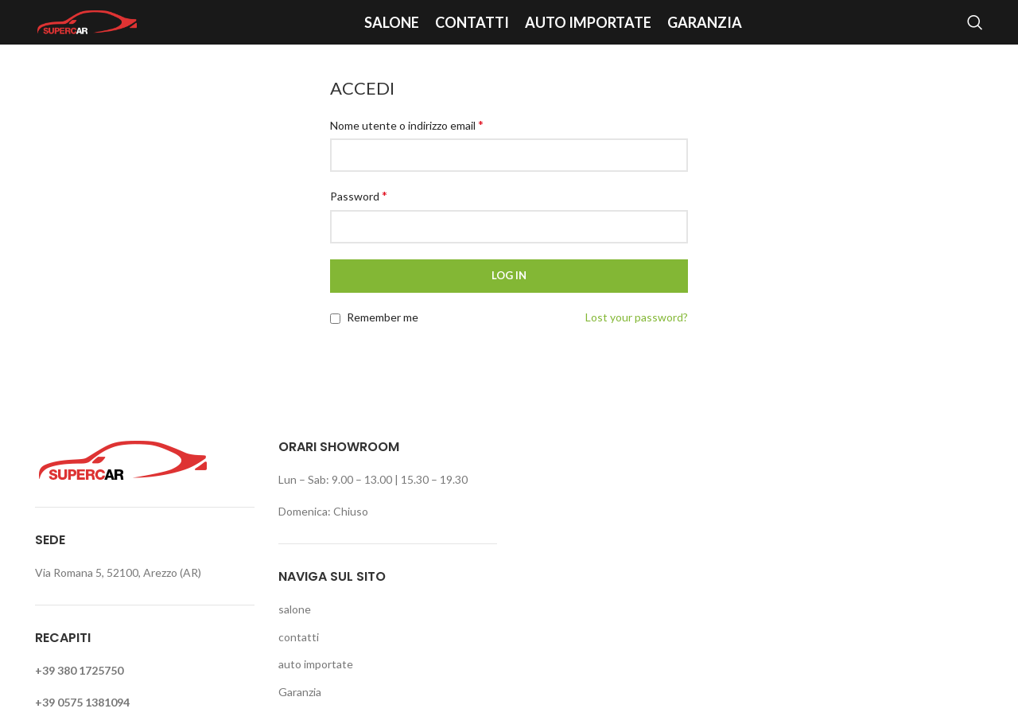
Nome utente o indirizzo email (407, 124)
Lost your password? (636, 317)
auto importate (315, 664)
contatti (298, 637)
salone (294, 609)
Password (358, 195)
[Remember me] (335, 318)
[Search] (975, 22)
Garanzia (299, 692)
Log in (509, 275)
